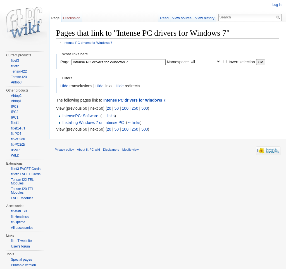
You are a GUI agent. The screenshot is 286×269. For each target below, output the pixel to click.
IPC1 (14, 117)
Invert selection (242, 62)
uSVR (15, 150)
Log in (277, 5)
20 (109, 108)
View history (204, 18)
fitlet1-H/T (18, 128)
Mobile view (130, 149)
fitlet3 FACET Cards (25, 169)
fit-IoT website (21, 241)
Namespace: (178, 62)
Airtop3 (16, 82)
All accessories (22, 228)
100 (125, 108)
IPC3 (14, 107)
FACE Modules (22, 198)
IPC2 (14, 112)
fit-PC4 (16, 134)
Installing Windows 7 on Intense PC (93, 122)
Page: (65, 62)
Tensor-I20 (19, 77)
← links (108, 116)
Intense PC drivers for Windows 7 (88, 42)
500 (144, 108)
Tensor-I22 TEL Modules (22, 182)
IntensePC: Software (80, 116)
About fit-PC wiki (88, 149)
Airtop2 (16, 96)
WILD (15, 155)
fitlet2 (15, 66)
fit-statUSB (19, 211)
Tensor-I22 (19, 71)
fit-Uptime (18, 222)
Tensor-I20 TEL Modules (22, 191)
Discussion (71, 18)
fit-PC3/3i (18, 139)
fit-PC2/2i (18, 144)
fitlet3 (15, 61)
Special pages (21, 259)
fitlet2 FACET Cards (25, 174)
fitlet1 (15, 123)
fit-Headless (19, 217)
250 (135, 108)
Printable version (23, 265)
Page (55, 18)
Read (164, 18)
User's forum (20, 246)
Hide (64, 86)
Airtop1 (16, 101)
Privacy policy (64, 149)
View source (182, 18)
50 (117, 108)
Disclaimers (111, 149)
